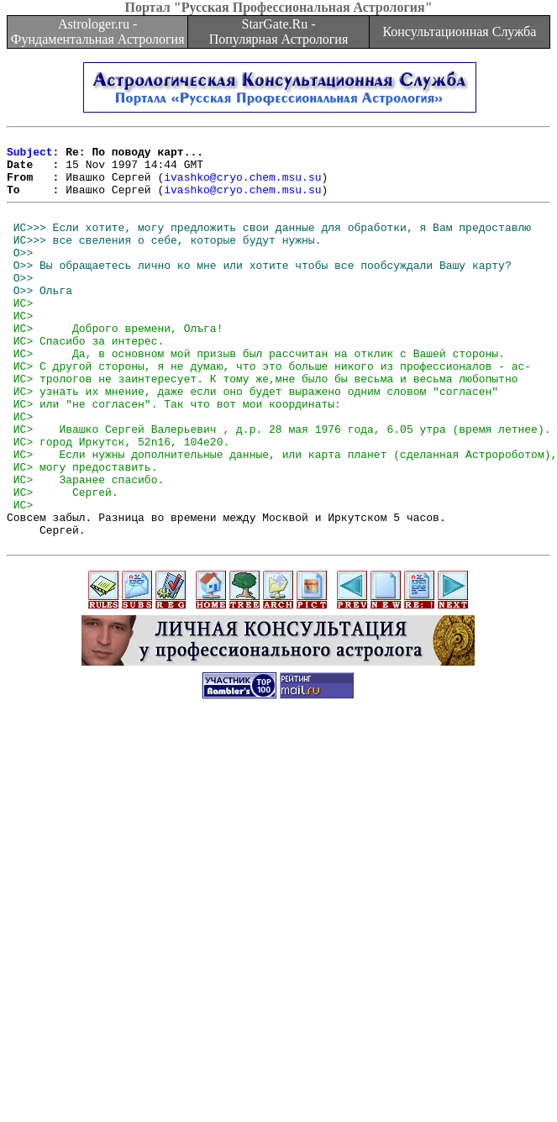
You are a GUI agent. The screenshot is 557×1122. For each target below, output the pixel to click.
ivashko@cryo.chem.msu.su (242, 186)
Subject (30, 156)
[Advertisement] (157, 948)
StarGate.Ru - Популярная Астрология (278, 31)
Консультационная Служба (459, 31)
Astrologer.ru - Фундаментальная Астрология (98, 31)
